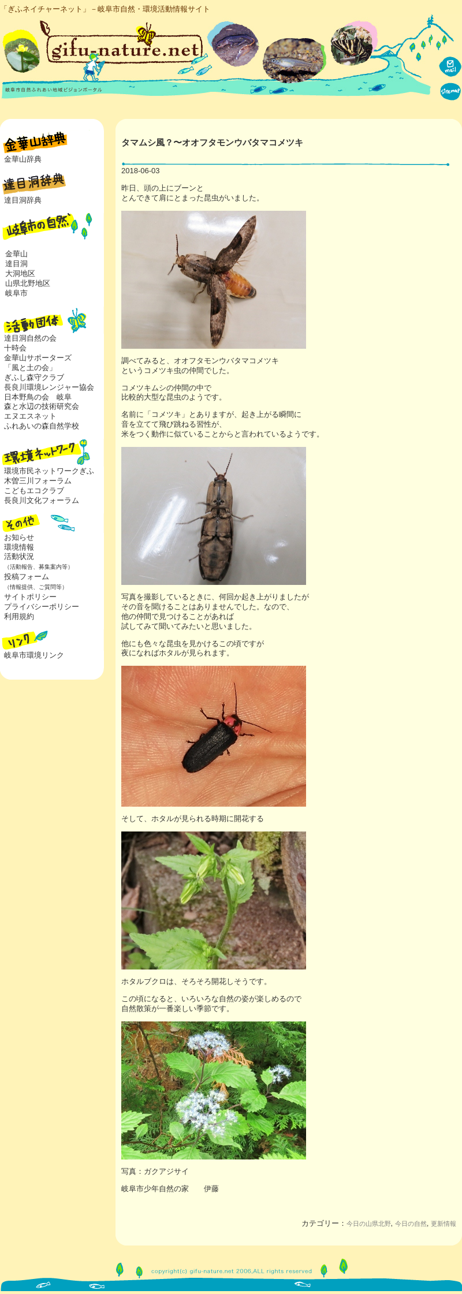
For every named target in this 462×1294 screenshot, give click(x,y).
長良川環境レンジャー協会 (49, 387)
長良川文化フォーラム (41, 500)
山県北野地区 (27, 283)
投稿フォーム (34, 581)
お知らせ (19, 537)
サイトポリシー (30, 596)
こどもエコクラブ (34, 490)
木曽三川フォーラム (38, 480)
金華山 (16, 253)
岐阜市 (16, 293)
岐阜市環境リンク (34, 655)
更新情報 (443, 1223)
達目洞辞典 (23, 200)
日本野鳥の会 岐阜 (38, 397)
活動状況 (36, 561)
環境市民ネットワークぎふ (49, 471)
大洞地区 (20, 273)
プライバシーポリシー (41, 606)
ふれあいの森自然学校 (41, 426)
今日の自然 (411, 1223)
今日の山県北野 (368, 1223)
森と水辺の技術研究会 (41, 406)
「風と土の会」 (30, 367)
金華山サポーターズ (38, 357)
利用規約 (19, 616)
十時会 (15, 348)
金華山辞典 (23, 159)
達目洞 (16, 263)
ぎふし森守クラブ (34, 377)
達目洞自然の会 (30, 338)
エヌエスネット (30, 416)
